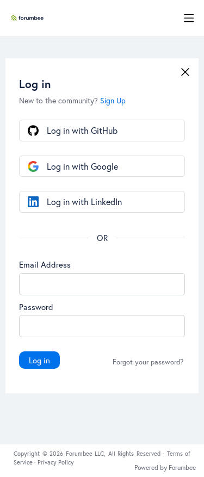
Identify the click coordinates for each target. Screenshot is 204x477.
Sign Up (113, 100)
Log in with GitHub (82, 130)
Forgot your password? (148, 362)
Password (36, 307)
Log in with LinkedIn (84, 201)
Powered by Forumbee (165, 468)
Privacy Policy (56, 462)
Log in (39, 360)
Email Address (45, 264)
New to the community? (59, 100)
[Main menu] (189, 18)
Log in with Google (82, 166)
